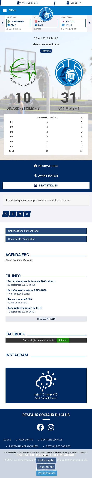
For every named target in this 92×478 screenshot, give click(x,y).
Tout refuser (46, 467)
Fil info (13, 276)
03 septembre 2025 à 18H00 (21, 285)
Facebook (15, 334)
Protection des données (23, 446)
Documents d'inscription (21, 239)
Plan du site (26, 440)
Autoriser (63, 340)
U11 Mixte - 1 (69, 108)
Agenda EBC (17, 255)
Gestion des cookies (58, 446)
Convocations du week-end (23, 230)
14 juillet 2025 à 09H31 (19, 294)
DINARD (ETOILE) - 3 (23, 108)
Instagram (17, 355)
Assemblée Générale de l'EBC (25, 308)
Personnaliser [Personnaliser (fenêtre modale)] (46, 473)
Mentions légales (51, 440)
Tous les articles (46, 319)
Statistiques (46, 185)
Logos (7, 440)
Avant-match (46, 175)
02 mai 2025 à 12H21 (18, 302)
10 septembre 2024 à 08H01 (21, 312)
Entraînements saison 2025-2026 (27, 290)
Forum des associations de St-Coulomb (31, 281)
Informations (46, 166)
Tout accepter (46, 460)
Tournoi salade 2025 (20, 299)
